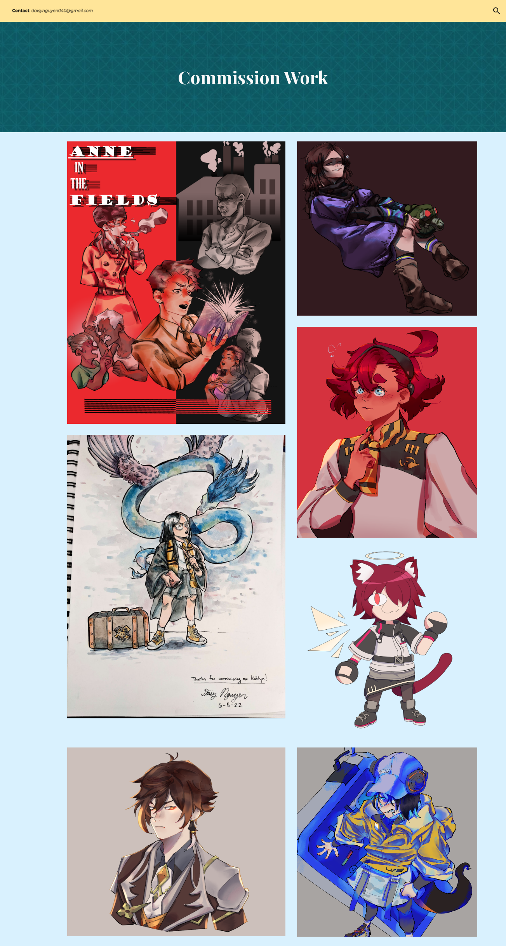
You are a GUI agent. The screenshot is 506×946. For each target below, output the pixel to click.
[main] (253, 77)
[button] (496, 11)
